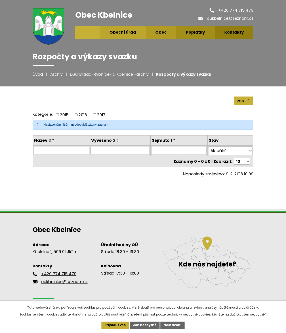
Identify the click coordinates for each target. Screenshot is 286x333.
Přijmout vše (115, 325)
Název (42, 140)
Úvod (38, 74)
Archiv (56, 74)
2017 (101, 115)
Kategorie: (43, 114)
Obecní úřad (122, 32)
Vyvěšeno (103, 140)
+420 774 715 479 (235, 10)
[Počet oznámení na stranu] (242, 161)
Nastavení (172, 325)
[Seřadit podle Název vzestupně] (53, 139)
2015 (64, 115)
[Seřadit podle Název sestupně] (53, 141)
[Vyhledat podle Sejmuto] (179, 150)
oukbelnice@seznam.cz (230, 18)
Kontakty (234, 32)
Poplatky (195, 32)
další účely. (250, 307)
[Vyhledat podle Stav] (230, 150)
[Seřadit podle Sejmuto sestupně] (174, 141)
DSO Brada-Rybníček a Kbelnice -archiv (109, 74)
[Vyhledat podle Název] (61, 150)
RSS (243, 101)
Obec (161, 32)
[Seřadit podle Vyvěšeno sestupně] (117, 141)
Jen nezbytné (144, 325)
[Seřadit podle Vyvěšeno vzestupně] (117, 139)
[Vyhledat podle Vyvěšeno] (120, 150)
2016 (82, 115)
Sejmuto (162, 140)
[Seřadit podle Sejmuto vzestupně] (174, 139)
